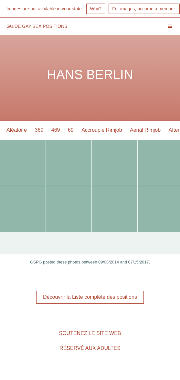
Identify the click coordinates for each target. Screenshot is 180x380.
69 (71, 130)
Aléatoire (16, 130)
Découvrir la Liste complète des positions (90, 297)
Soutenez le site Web (90, 333)
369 (39, 130)
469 (55, 130)
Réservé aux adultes (90, 348)
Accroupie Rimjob (101, 130)
